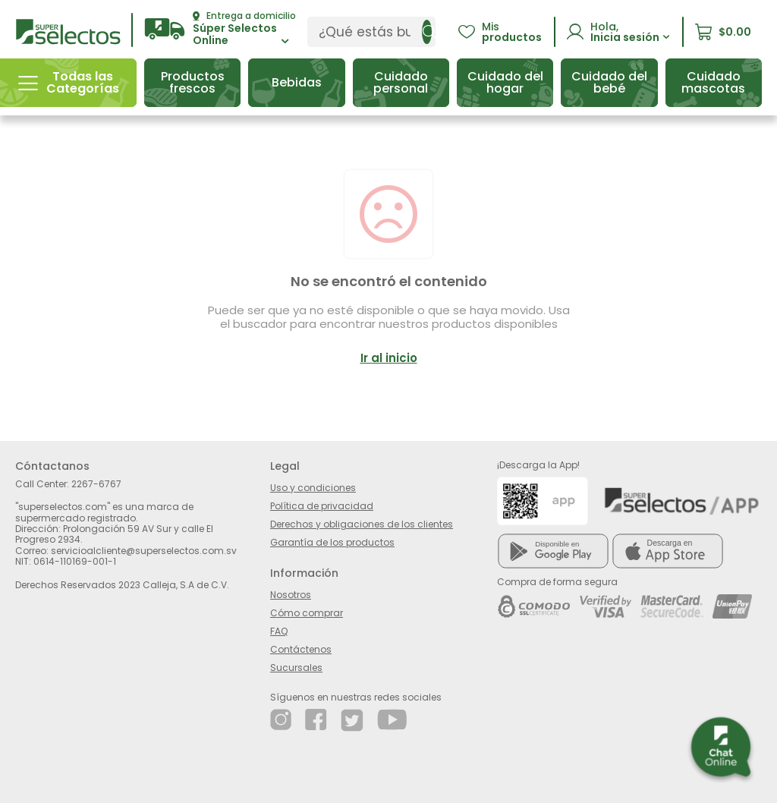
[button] (220, 29)
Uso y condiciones (313, 487)
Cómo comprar (306, 612)
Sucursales (296, 667)
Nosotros (290, 594)
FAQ (279, 631)
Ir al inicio (388, 358)
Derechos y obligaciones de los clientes (361, 524)
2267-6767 (96, 483)
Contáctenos (301, 649)
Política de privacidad (321, 505)
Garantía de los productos (332, 542)
